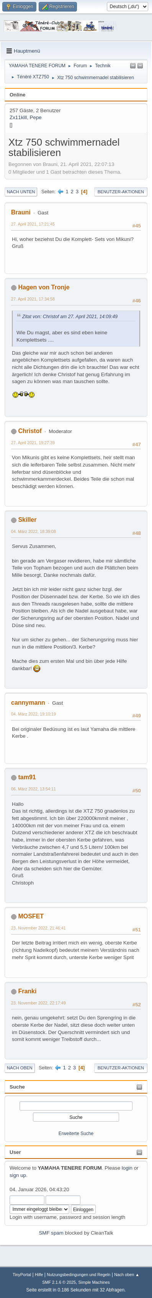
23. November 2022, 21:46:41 (38, 928)
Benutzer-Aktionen (121, 191)
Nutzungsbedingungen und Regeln (78, 1274)
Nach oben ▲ (126, 1274)
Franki (27, 991)
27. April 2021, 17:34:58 (33, 299)
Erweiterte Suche (76, 1133)
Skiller (27, 519)
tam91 (27, 777)
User (15, 1152)
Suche (17, 1087)
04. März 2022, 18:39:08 (33, 531)
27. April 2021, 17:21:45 (33, 224)
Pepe (36, 117)
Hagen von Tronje (43, 287)
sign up (18, 1175)
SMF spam (51, 1233)
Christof (29, 431)
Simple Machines (94, 1282)
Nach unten (21, 191)
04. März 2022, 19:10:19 (33, 714)
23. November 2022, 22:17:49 (38, 1003)
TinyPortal (22, 1274)
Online (17, 95)
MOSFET (31, 916)
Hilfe (39, 1274)
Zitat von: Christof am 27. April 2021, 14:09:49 (70, 316)
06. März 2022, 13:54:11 (33, 789)
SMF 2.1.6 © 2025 (59, 1282)
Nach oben (20, 1068)
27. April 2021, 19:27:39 (33, 442)
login (127, 1168)
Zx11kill (18, 117)
